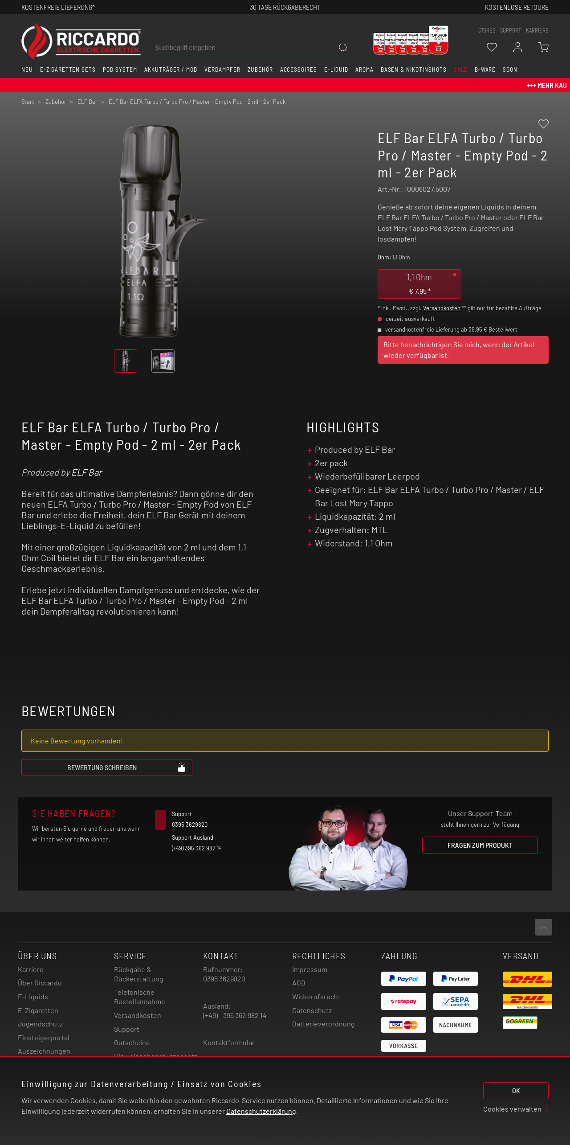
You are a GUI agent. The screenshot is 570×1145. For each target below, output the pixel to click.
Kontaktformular (229, 1042)
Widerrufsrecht (316, 996)
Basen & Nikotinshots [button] (414, 69)
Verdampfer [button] (222, 69)
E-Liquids (33, 996)
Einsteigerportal (43, 1037)
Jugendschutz (40, 1023)
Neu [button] (27, 69)
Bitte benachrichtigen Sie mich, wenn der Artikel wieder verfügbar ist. (458, 349)
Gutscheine (132, 1042)
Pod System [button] (120, 69)
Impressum (309, 969)
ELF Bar (86, 472)
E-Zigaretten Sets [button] (68, 69)
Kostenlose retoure (517, 7)
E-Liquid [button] (336, 69)
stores (486, 30)
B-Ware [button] (485, 69)
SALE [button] (461, 69)
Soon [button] (510, 69)
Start (27, 101)
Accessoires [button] (299, 69)
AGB (298, 982)
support (510, 30)
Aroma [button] (364, 69)
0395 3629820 (224, 978)
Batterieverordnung (323, 1023)
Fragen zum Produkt (480, 845)
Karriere (537, 30)
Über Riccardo (40, 982)
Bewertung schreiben (127, 767)
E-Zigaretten (38, 1010)
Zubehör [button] (260, 69)
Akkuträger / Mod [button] (170, 69)
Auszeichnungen (44, 1051)
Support (126, 1029)
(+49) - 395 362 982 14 (235, 1015)
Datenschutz (312, 1010)
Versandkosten (441, 308)
